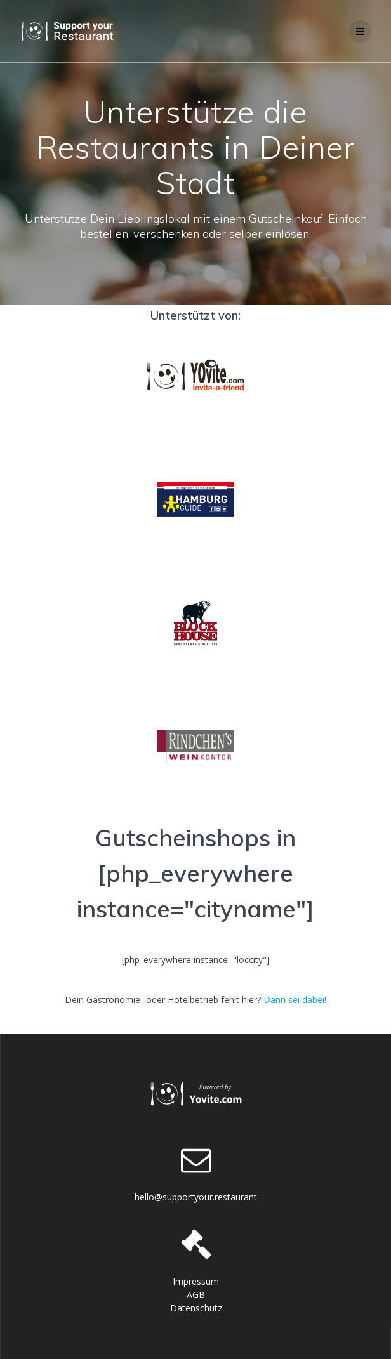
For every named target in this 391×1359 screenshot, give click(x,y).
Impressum (196, 1281)
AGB (196, 1295)
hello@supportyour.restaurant (196, 1197)
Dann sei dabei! (294, 1000)
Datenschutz (196, 1308)
